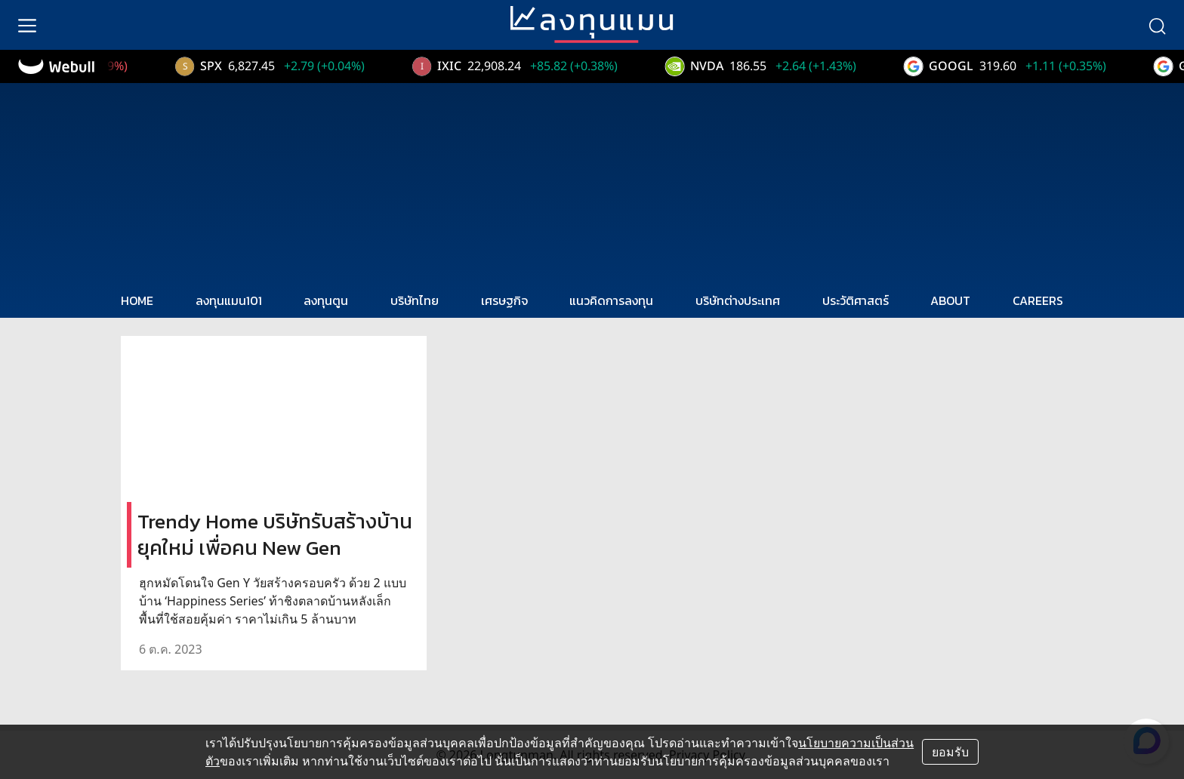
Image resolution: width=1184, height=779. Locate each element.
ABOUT (950, 300)
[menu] (27, 25)
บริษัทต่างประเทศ (737, 300)
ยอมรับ (950, 752)
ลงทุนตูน (326, 300)
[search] (1157, 25)
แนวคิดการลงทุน (611, 300)
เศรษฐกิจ (504, 300)
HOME (137, 300)
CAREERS (1038, 300)
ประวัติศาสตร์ (855, 300)
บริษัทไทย (414, 300)
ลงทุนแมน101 (229, 300)
